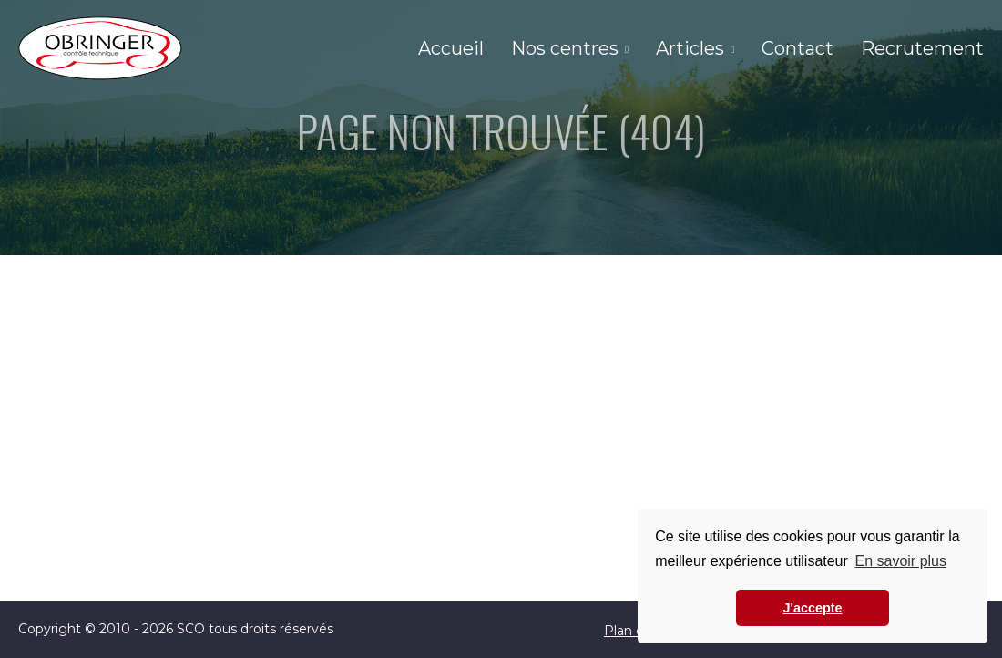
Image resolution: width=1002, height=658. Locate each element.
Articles (690, 48)
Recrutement (922, 48)
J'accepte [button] (812, 608)
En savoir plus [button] (900, 561)
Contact (797, 48)
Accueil (451, 48)
